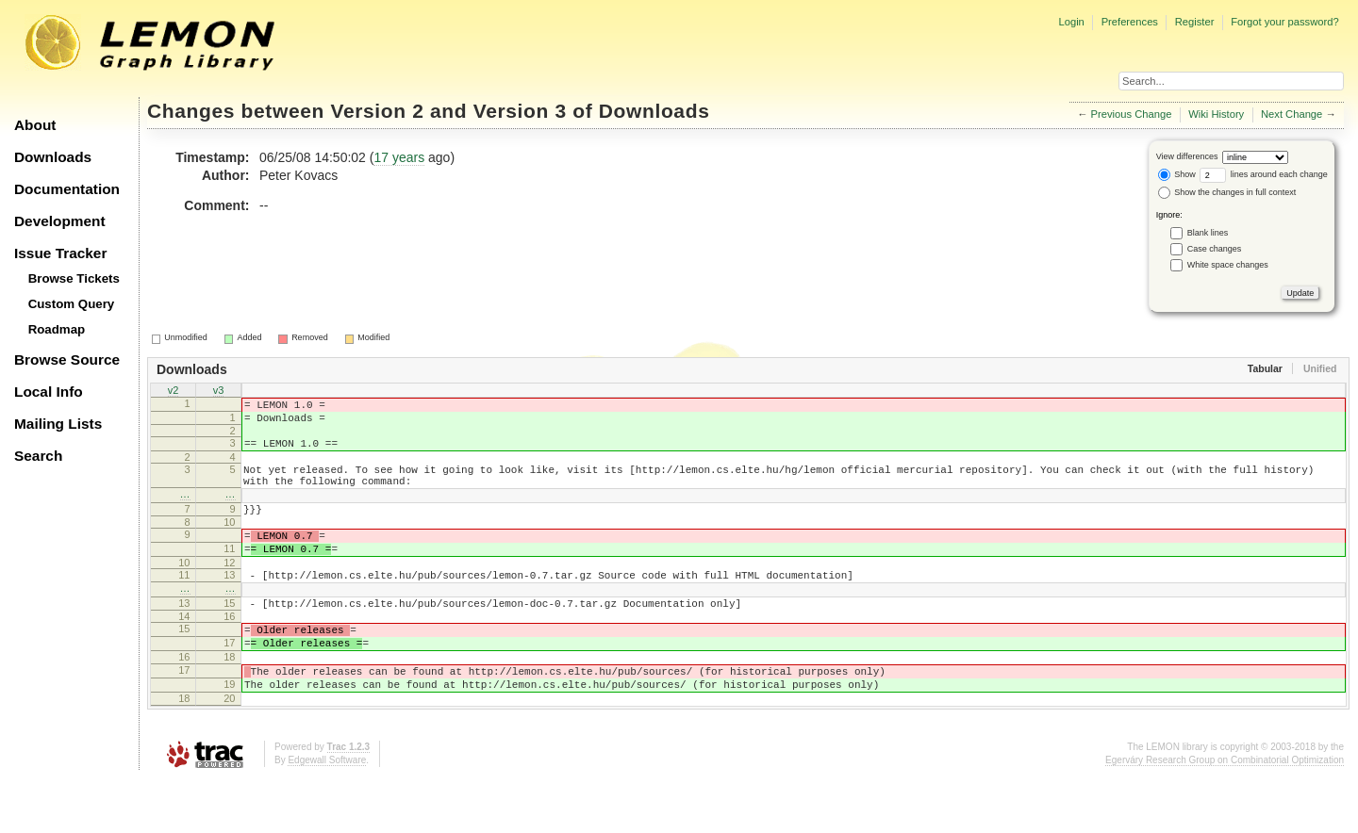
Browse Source (67, 359)
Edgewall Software (327, 813)
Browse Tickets (74, 278)
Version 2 (376, 111)
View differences (1187, 156)
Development (60, 221)
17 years (398, 157)
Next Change (1291, 114)
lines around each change (1264, 174)
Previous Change (1131, 114)
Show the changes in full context (1227, 192)
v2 (173, 392)
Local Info (48, 392)
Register (1195, 21)
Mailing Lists (58, 424)
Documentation (67, 189)
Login (1071, 21)
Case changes (1214, 248)
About (35, 125)
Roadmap (57, 329)
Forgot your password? (1284, 21)
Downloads (52, 157)
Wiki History (1216, 114)
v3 (218, 392)
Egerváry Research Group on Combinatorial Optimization (1224, 813)
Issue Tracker (60, 253)
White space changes (1227, 265)
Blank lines (1208, 232)
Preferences (1129, 21)
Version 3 (520, 111)
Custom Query (71, 304)
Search (38, 456)
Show (1177, 174)
